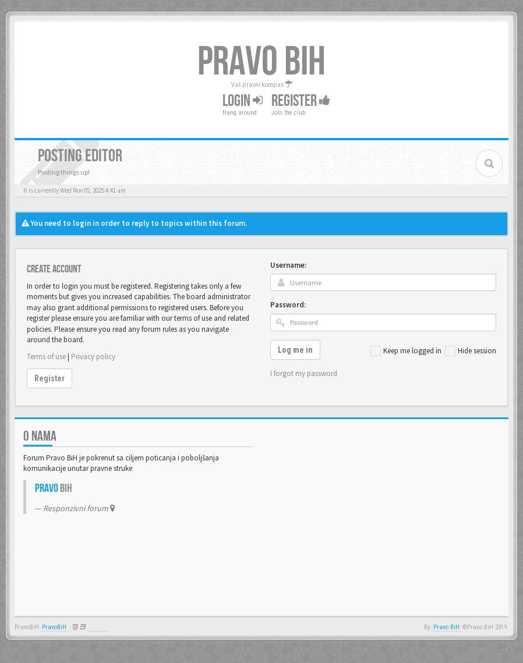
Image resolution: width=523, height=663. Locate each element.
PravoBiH (54, 627)
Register (300, 100)
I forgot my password (303, 373)
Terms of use (46, 356)
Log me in (295, 349)
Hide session (470, 351)
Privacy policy (93, 356)
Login (242, 100)
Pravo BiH (446, 627)
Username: (288, 265)
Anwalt (98, 627)
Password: (288, 305)
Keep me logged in (405, 351)
